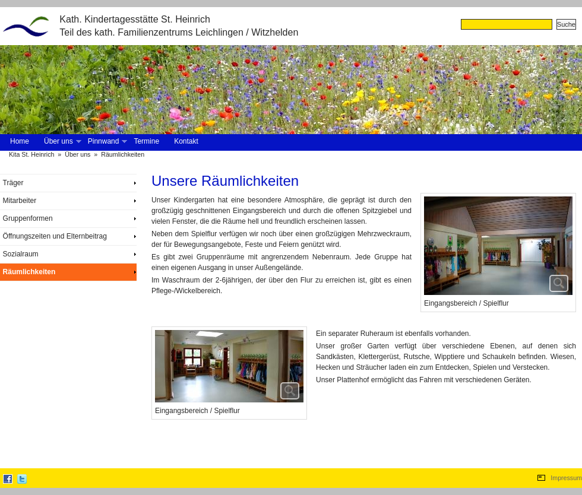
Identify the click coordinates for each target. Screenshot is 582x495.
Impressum (566, 477)
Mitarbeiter (20, 200)
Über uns (61, 141)
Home (19, 141)
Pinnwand (106, 141)
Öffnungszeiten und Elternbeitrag (55, 236)
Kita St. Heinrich (31, 154)
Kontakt (186, 141)
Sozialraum (21, 254)
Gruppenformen (28, 218)
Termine (146, 141)
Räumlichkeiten (122, 154)
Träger (13, 183)
